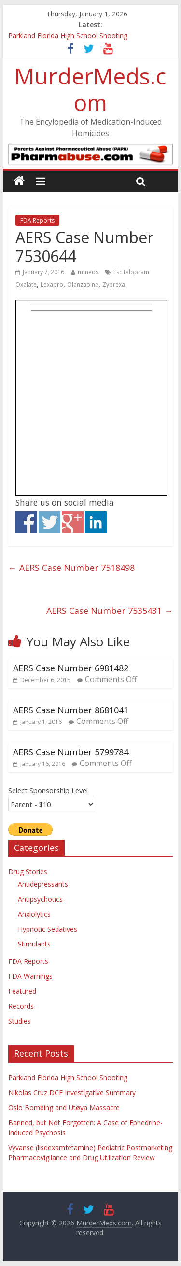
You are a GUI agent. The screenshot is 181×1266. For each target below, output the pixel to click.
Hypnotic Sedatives (47, 928)
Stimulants (34, 943)
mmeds (88, 272)
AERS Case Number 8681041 (70, 710)
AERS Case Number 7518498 (71, 567)
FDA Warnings (30, 976)
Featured (22, 991)
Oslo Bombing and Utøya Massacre (64, 1107)
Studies (19, 1021)
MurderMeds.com (90, 89)
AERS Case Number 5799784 (70, 752)
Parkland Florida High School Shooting (67, 35)
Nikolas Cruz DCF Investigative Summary (72, 1092)
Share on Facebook (26, 522)
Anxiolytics (34, 913)
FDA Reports (37, 220)
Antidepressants (43, 884)
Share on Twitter (49, 522)
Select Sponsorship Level (48, 790)
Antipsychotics (40, 899)
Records (21, 1006)
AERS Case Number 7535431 (109, 610)
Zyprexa (113, 284)
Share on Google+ (73, 522)
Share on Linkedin (96, 522)
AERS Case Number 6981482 (70, 668)
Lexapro (52, 284)
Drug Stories (27, 871)
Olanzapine (82, 284)
